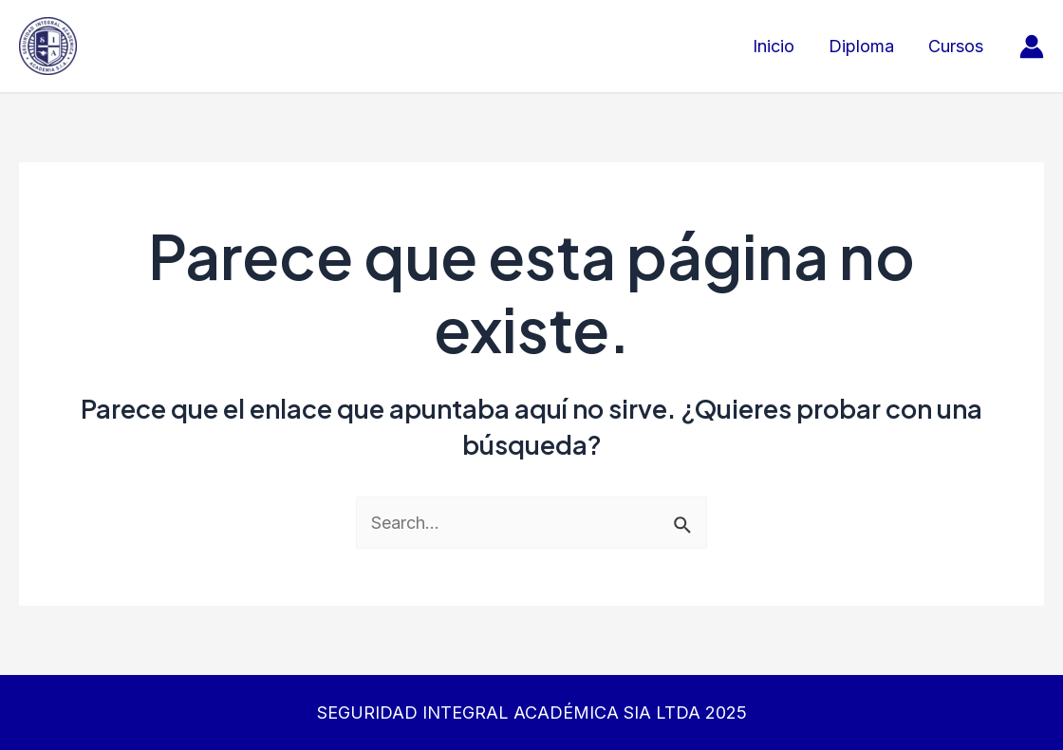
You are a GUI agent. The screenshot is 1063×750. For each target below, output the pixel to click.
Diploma (861, 46)
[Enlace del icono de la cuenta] (1031, 46)
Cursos (955, 46)
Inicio (773, 46)
